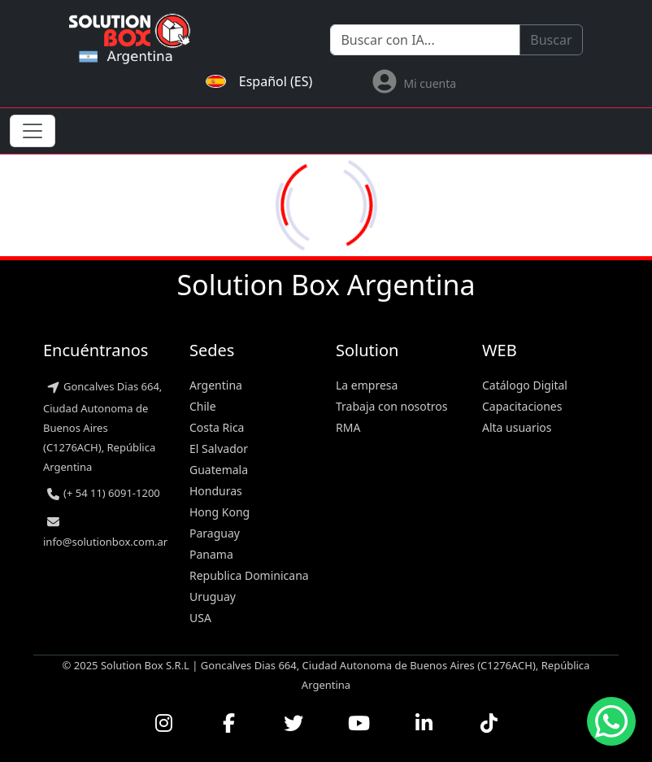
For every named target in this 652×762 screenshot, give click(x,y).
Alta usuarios (517, 427)
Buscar (551, 40)
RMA (348, 427)
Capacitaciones (522, 406)
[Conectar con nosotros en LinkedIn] (424, 723)
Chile (202, 406)
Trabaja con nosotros (392, 406)
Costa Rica (216, 427)
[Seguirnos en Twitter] (293, 723)
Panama (211, 554)
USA (200, 617)
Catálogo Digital (524, 385)
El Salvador (218, 448)
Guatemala (218, 469)
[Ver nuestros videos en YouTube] (359, 723)
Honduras (215, 491)
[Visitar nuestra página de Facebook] (228, 723)
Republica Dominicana (249, 575)
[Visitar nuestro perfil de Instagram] (163, 723)
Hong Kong (219, 512)
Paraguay (214, 533)
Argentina (215, 385)
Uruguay (212, 596)
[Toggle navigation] (32, 131)
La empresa (367, 385)
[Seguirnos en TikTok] (489, 723)
